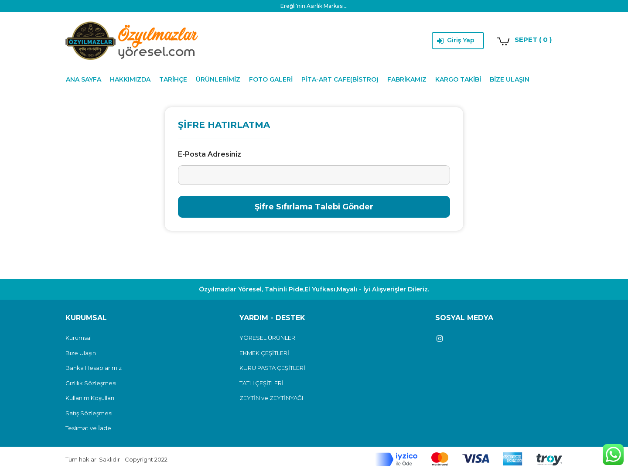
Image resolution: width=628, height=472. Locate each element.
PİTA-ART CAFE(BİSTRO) (340, 79)
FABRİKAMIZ (407, 79)
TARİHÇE (173, 79)
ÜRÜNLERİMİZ (218, 79)
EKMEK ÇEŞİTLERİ (264, 352)
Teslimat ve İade (88, 427)
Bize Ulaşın (80, 352)
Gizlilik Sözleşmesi (90, 383)
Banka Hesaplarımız (93, 367)
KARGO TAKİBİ (458, 79)
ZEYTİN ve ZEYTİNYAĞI (271, 397)
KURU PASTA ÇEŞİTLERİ (272, 367)
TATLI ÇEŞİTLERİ (261, 383)
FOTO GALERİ (271, 79)
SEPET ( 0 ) (533, 39)
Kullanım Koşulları (89, 397)
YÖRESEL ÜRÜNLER (267, 337)
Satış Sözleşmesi (89, 413)
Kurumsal (78, 337)
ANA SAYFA (83, 79)
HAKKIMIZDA (130, 79)
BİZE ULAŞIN (509, 79)
